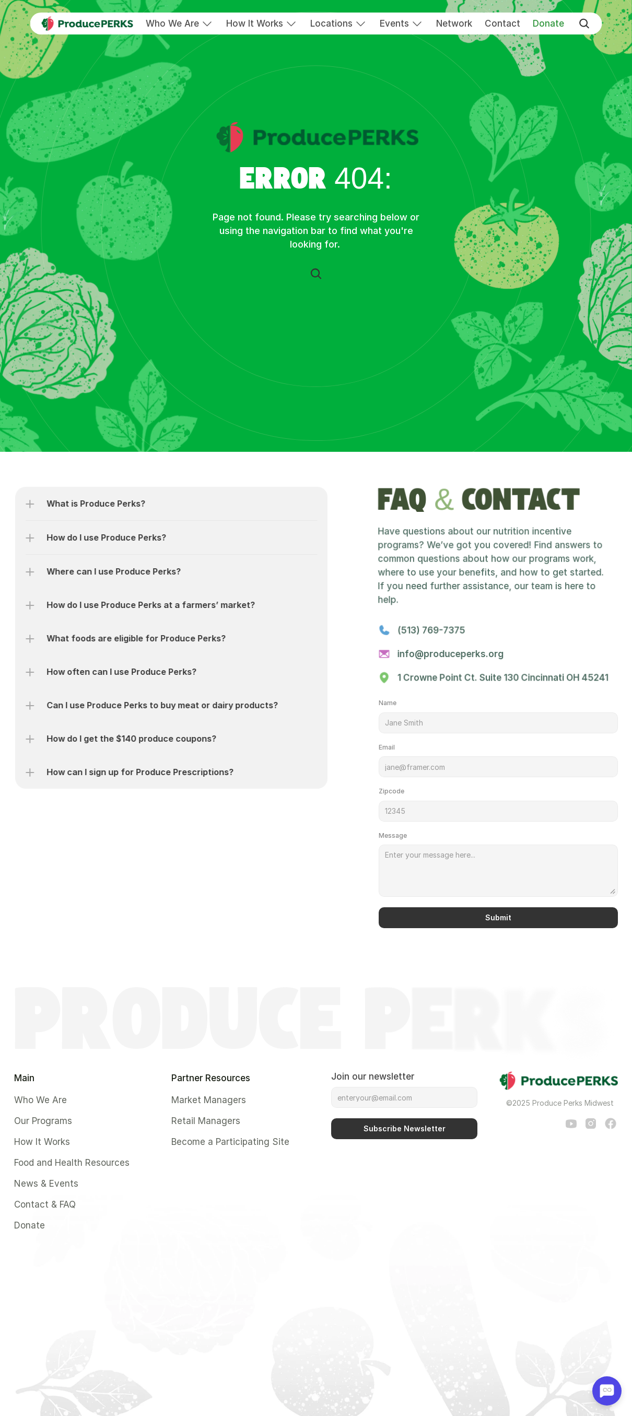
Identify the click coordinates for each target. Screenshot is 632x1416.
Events (394, 23)
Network (454, 23)
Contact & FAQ (45, 1204)
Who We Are (172, 23)
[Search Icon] (316, 273)
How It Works (254, 23)
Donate (548, 23)
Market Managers (208, 1100)
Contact (502, 23)
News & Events (46, 1183)
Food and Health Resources (72, 1162)
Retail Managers (205, 1121)
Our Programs (43, 1121)
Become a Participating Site (230, 1142)
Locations (331, 23)
